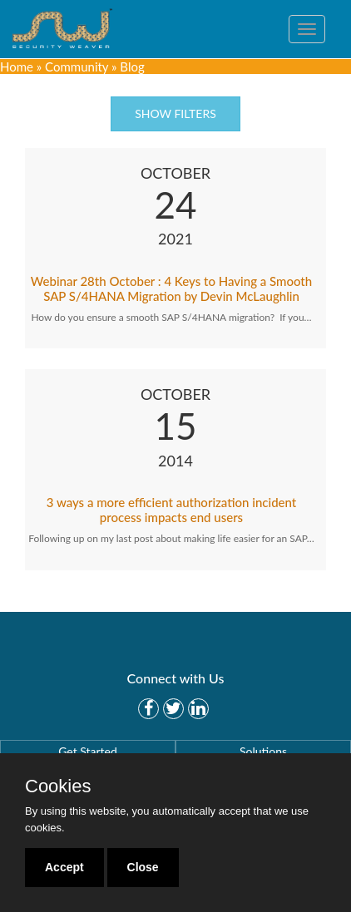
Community (76, 66)
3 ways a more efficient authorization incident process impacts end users (172, 510)
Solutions (263, 751)
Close (143, 867)
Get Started (87, 751)
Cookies (58, 786)
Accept (64, 867)
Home (16, 66)
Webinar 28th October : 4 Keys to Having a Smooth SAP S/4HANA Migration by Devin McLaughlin (171, 288)
